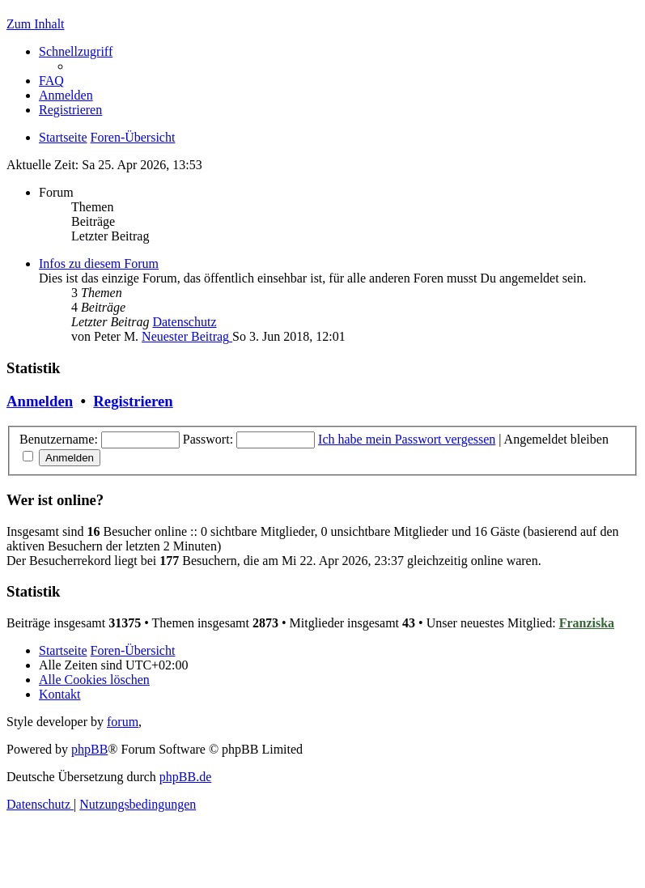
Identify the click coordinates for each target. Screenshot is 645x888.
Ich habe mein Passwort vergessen (406, 439)
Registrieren (132, 401)
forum (122, 722)
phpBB (89, 749)
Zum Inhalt (35, 24)
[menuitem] (51, 80)
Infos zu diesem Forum (99, 263)
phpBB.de (185, 777)
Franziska (586, 623)
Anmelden (39, 401)
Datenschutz (184, 322)
